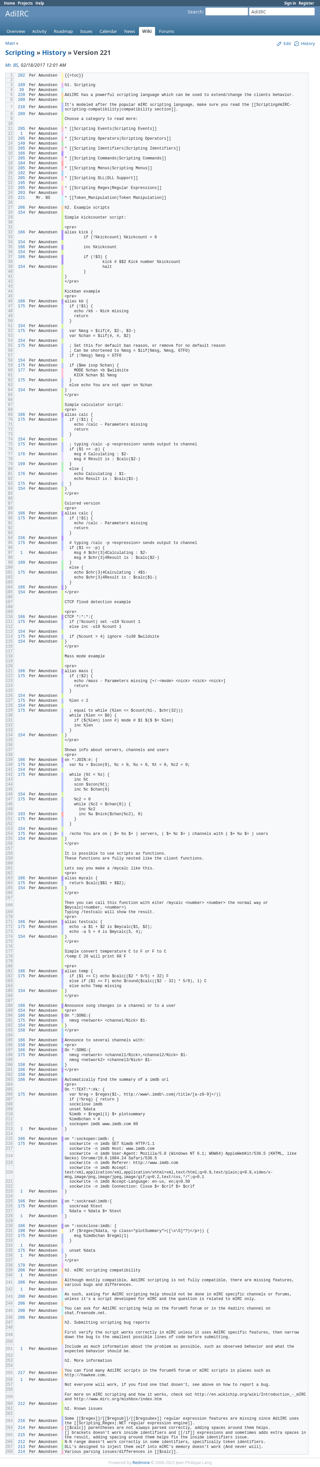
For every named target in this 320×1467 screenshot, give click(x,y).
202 (21, 75)
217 (21, 1373)
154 (21, 212)
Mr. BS (11, 65)
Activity (39, 31)
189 (21, 85)
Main (10, 43)
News (129, 31)
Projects (25, 3)
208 (21, 1296)
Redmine (141, 1462)
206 (21, 207)
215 (21, 1435)
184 (21, 163)
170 (21, 1265)
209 (21, 100)
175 (21, 306)
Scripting (20, 52)
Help (39, 3)
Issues (86, 31)
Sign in (290, 3)
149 (21, 143)
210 (21, 107)
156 (21, 538)
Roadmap (63, 31)
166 (21, 153)
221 (21, 198)
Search (195, 12)
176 (21, 454)
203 (21, 193)
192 (21, 173)
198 (21, 1231)
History (54, 52)
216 (21, 1421)
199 (21, 464)
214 (21, 1428)
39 (21, 90)
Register (306, 3)
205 (21, 129)
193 (21, 814)
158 (21, 1030)
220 (21, 95)
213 (21, 1447)
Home (9, 3)
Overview (16, 31)
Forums (166, 31)
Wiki (147, 31)
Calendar (108, 31)
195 (21, 183)
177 (21, 370)
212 (21, 1404)
